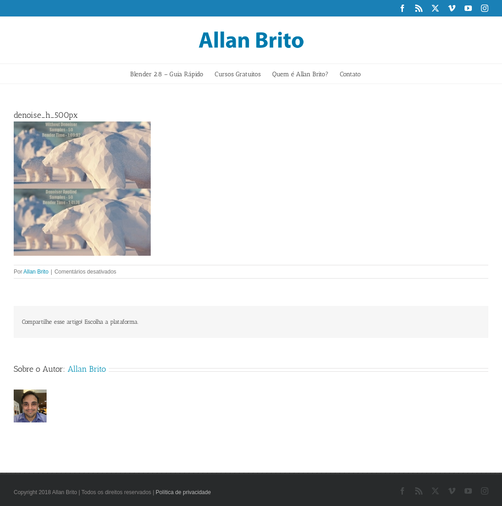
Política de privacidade (183, 492)
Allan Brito (35, 272)
